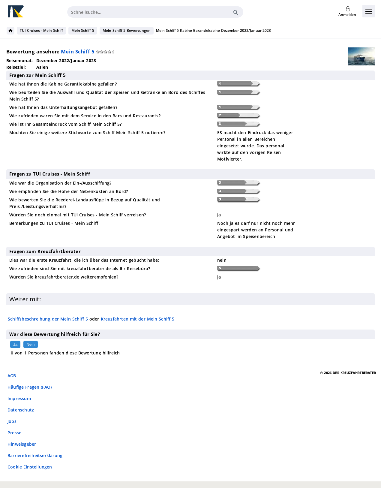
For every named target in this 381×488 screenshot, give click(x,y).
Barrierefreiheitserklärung (35, 455)
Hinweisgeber (22, 444)
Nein (30, 344)
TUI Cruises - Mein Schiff (41, 30)
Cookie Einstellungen (30, 467)
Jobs (12, 421)
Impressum (19, 398)
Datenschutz (21, 410)
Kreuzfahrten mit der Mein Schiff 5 (138, 319)
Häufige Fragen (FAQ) (30, 387)
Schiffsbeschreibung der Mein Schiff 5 (48, 319)
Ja (15, 344)
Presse (14, 432)
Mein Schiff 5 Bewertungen (127, 30)
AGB (12, 375)
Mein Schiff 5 (82, 30)
